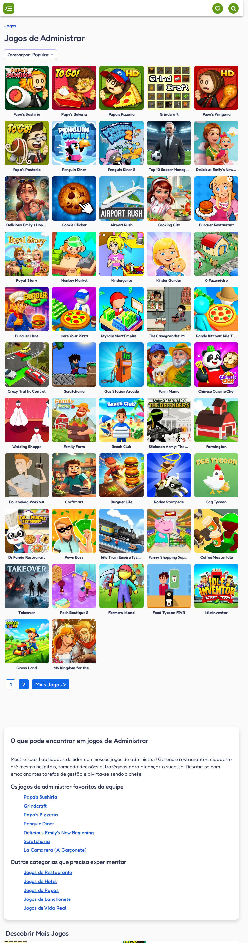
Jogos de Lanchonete (47, 899)
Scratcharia (37, 841)
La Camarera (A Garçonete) (55, 850)
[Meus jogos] (217, 8)
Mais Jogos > (50, 684)
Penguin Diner (39, 823)
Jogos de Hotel (40, 881)
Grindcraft (35, 806)
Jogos (10, 25)
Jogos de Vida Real (45, 908)
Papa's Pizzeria (41, 814)
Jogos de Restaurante (48, 872)
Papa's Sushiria (40, 797)
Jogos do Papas (41, 890)
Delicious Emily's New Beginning (59, 832)
